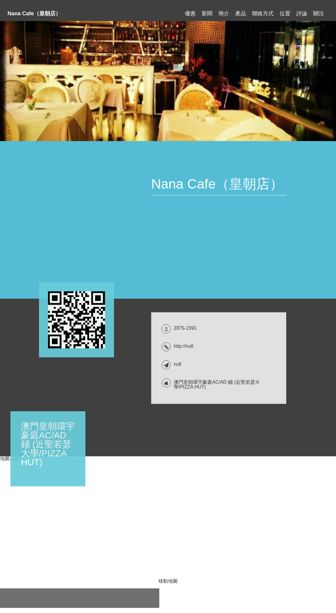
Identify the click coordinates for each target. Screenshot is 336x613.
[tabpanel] (168, 81)
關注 (318, 11)
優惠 (190, 11)
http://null (183, 598)
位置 (285, 11)
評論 (301, 11)
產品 (240, 11)
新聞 (207, 11)
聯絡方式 (263, 11)
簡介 (223, 11)
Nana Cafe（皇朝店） (34, 11)
